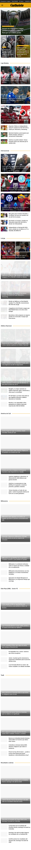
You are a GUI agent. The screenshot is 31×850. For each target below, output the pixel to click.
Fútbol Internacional (8, 26)
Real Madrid (15, 1)
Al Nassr (21, 1)
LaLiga (4, 47)
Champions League (5, 1)
